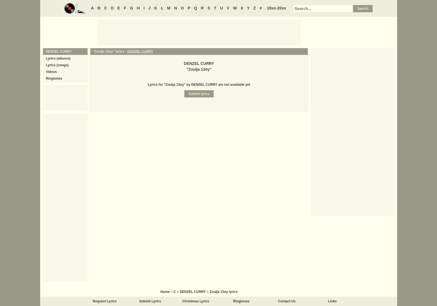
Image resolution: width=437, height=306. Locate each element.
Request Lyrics (105, 301)
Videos (51, 72)
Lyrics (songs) (57, 65)
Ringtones (54, 78)
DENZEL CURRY (140, 51)
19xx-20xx (276, 8)
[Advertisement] (199, 32)
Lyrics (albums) (58, 58)
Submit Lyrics (150, 301)
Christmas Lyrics (195, 301)
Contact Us (287, 301)
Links (332, 301)
